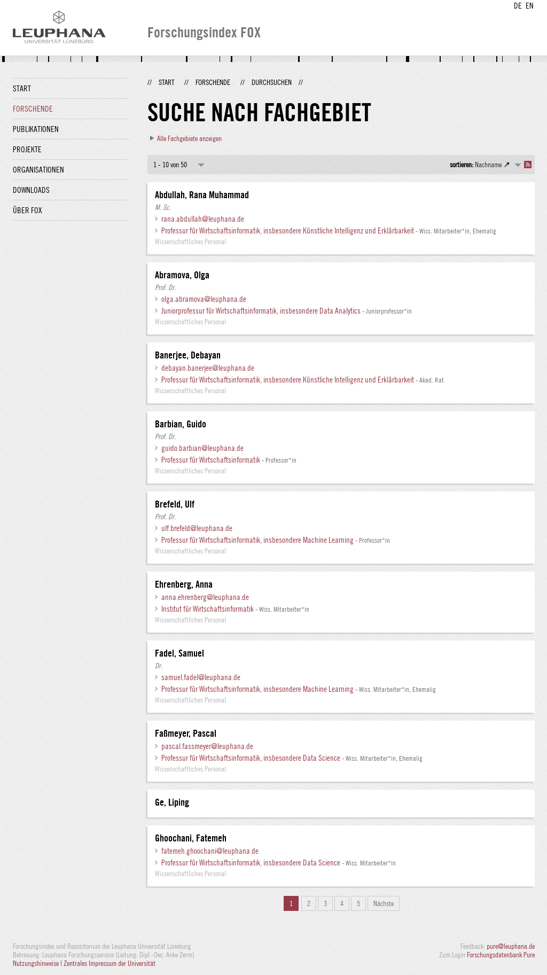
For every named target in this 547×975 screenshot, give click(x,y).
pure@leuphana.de (511, 946)
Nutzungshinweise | (38, 963)
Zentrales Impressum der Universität (109, 963)
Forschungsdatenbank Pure (501, 954)
